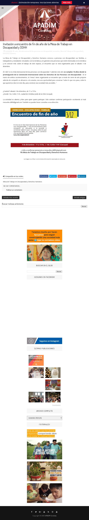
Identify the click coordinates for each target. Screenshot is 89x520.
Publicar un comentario (14, 190)
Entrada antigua (79, 197)
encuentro (56, 51)
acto (16, 51)
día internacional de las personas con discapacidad (35, 51)
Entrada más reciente (10, 197)
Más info (66, 2)
